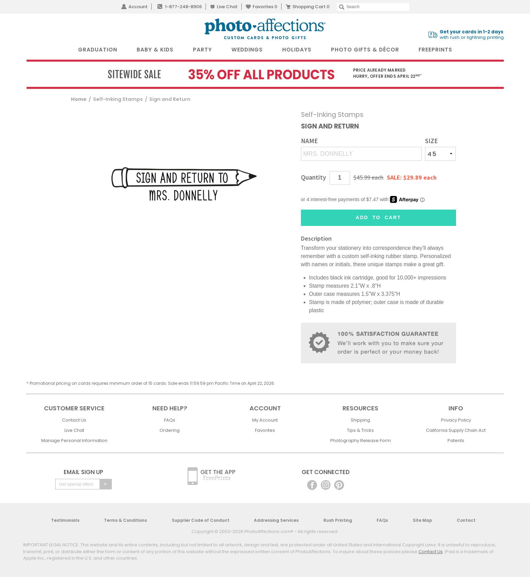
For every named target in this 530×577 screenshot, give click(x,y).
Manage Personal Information (74, 440)
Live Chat (227, 6)
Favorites (265, 6)
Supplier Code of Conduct (200, 520)
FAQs (169, 420)
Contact (466, 520)
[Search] (373, 7)
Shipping (360, 420)
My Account (265, 420)
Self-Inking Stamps (118, 99)
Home (79, 99)
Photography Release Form (360, 440)
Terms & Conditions (125, 520)
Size (431, 141)
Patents (456, 440)
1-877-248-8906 (183, 6)
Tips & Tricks (360, 430)
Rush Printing (337, 520)
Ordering (170, 430)
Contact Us (74, 420)
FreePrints (435, 49)
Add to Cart (378, 217)
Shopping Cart (311, 6)
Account (138, 6)
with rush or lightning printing (472, 34)
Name (309, 141)
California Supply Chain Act (456, 430)
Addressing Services (276, 520)
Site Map (422, 520)
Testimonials (65, 520)
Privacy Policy (456, 420)
